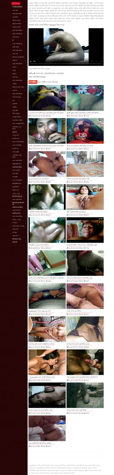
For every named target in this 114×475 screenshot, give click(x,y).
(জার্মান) (14, 74)
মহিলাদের (14, 60)
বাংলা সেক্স (15, 10)
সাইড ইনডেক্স (15, 3)
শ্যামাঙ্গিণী (14, 104)
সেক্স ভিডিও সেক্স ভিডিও (16, 128)
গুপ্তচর (14, 70)
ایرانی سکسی (16, 193)
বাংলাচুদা (14, 222)
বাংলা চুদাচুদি (15, 152)
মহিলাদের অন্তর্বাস (16, 24)
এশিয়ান (14, 67)
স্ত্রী (13, 40)
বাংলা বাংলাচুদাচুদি (17, 180)
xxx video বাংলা (16, 183)
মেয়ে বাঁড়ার (15, 17)
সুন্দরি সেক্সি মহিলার (17, 30)
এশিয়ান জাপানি (16, 27)
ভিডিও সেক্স (15, 190)
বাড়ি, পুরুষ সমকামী (17, 13)
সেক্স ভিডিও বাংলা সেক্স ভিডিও (71, 13)
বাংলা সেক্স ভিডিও (17, 145)
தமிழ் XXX (15, 110)
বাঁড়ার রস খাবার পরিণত (18, 87)
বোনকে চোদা (15, 135)
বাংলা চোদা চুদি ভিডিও (18, 142)
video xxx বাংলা (16, 164)
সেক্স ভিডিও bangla (39, 77)
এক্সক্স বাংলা (15, 229)
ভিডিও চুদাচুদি (16, 113)
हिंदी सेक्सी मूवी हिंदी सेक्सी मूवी (18, 203)
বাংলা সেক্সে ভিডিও (17, 216)
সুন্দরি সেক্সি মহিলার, (17, 44)
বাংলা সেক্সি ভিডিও (17, 160)
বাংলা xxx (15, 173)
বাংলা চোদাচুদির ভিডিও (18, 123)
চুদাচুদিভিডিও (15, 187)
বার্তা (13, 100)
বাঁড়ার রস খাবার (16, 20)
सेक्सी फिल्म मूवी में (16, 213)
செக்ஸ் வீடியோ (16, 210)
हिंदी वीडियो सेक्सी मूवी (17, 196)
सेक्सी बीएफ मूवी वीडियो (17, 207)
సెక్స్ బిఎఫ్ (14, 242)
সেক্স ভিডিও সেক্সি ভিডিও (17, 156)
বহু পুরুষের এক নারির (86, 3)
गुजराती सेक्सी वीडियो (17, 167)
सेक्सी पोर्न (14, 132)
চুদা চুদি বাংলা (15, 138)
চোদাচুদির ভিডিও (16, 117)
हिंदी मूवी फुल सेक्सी (16, 239)
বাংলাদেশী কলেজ (49, 73)
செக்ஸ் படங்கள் (16, 219)
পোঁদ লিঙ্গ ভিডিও (16, 97)
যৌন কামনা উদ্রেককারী (18, 57)
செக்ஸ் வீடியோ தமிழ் (18, 226)
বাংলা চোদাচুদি (16, 170)
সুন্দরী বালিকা (15, 37)
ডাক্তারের (14, 90)
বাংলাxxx (14, 177)
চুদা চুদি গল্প (15, 148)
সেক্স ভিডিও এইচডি (17, 120)
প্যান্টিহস (14, 84)
